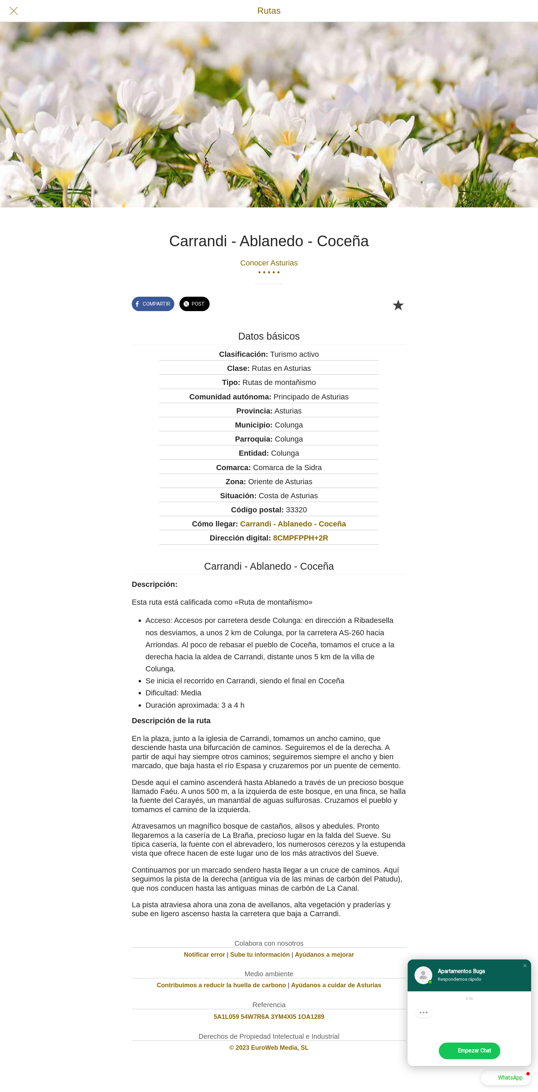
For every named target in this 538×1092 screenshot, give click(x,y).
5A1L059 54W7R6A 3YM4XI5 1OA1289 (269, 1016)
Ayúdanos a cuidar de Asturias (336, 985)
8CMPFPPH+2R (300, 538)
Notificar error (204, 954)
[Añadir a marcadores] (398, 304)
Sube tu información (260, 954)
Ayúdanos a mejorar (324, 954)
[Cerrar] (14, 11)
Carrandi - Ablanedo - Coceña (293, 524)
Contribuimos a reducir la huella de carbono (221, 985)
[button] (525, 965)
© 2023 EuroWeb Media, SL (269, 1047)
